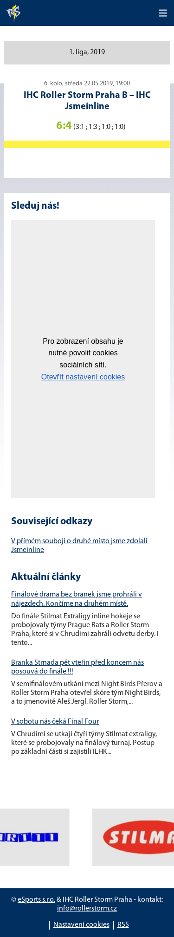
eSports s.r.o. (36, 900)
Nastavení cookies (81, 925)
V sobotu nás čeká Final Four (55, 721)
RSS (123, 925)
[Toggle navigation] (162, 13)
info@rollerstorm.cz (87, 908)
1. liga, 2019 (87, 52)
